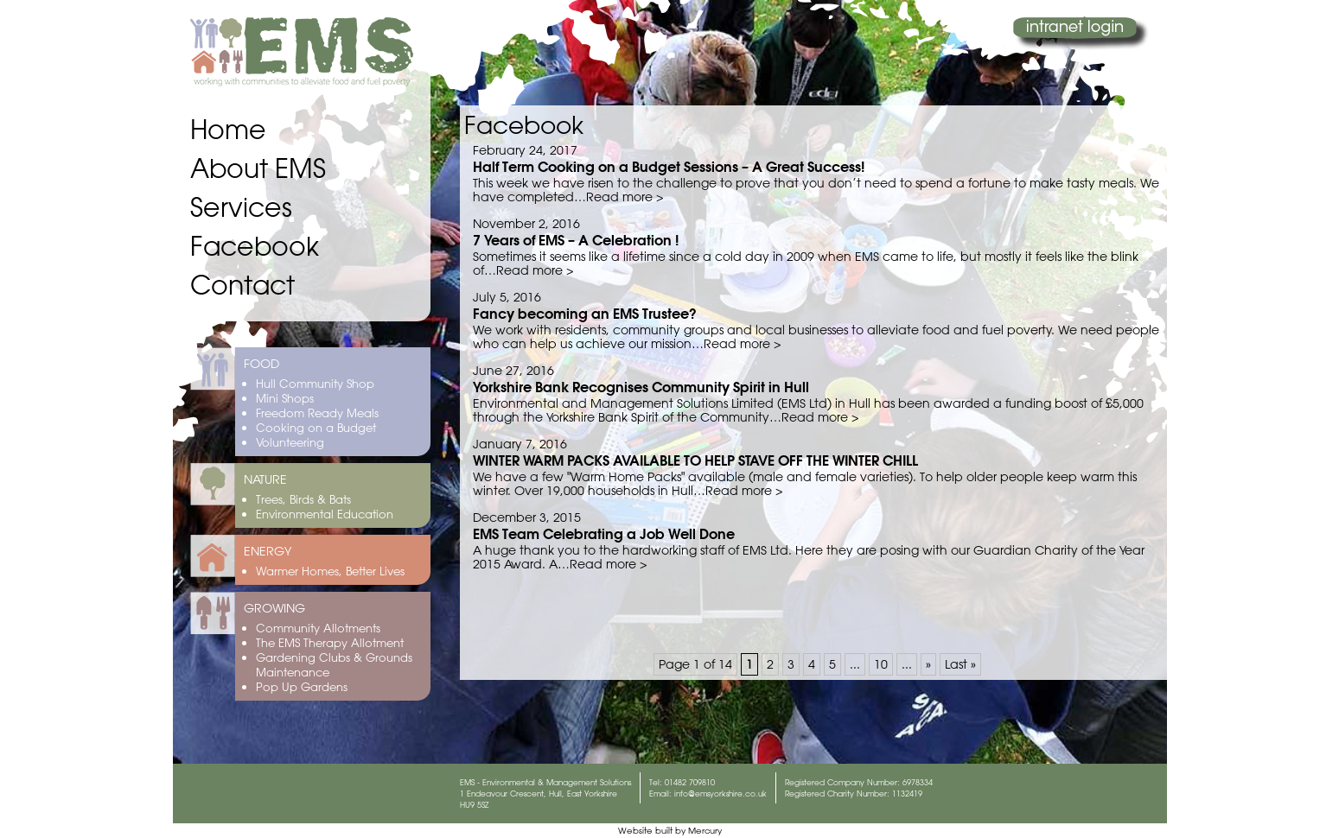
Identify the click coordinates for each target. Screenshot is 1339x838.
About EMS (258, 168)
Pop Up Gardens (302, 686)
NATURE (265, 479)
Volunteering (290, 442)
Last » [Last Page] (960, 664)
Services (241, 207)
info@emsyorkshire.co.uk (720, 793)
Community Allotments (318, 627)
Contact (242, 285)
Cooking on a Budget (316, 427)
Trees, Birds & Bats (303, 499)
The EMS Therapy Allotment (330, 642)
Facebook (254, 246)
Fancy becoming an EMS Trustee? (585, 313)
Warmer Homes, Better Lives (330, 570)
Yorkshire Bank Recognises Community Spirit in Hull (641, 387)
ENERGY (267, 551)
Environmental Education (324, 513)
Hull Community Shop (315, 383)
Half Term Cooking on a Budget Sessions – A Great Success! (668, 166)
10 (881, 664)
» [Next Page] (928, 664)
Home (228, 129)
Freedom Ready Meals (317, 412)
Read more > (624, 197)
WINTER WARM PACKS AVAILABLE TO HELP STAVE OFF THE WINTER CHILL (695, 460)
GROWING (274, 608)
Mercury (705, 830)
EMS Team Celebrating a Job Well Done (604, 533)
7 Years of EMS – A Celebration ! (576, 240)
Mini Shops (285, 397)
